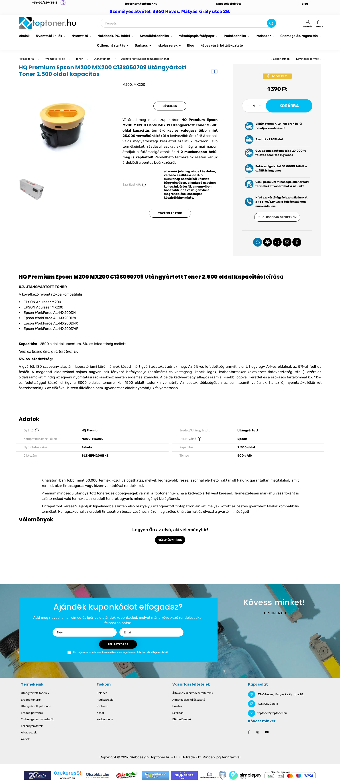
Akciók (24, 36)
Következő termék (307, 58)
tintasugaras (73, 486)
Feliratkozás (118, 644)
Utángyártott (102, 58)
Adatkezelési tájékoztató (188, 699)
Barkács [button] (142, 45)
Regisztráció (105, 699)
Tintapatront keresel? (59, 506)
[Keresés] (188, 23)
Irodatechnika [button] (235, 36)
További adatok (170, 213)
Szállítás (177, 713)
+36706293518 (267, 703)
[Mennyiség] (254, 105)
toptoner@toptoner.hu (141, 3)
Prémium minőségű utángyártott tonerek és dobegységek (89, 493)
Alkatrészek (29, 732)
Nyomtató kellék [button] (49, 36)
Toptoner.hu (160, 757)
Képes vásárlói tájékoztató (221, 45)
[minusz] (247, 105)
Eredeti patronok (32, 713)
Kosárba (289, 105)
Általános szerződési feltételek (192, 693)
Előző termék (281, 58)
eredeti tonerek (106, 498)
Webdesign (139, 757)
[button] (277, 217)
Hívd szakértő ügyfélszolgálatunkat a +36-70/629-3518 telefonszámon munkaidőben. (281, 202)
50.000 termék (98, 480)
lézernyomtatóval (108, 486)
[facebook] (214, 71)
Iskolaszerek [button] (167, 45)
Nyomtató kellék (55, 58)
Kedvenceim (105, 719)
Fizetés (177, 706)
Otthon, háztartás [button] (111, 45)
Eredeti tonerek (31, 699)
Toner (79, 58)
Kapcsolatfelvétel (229, 3)
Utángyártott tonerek (35, 693)
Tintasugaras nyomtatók (37, 719)
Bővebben (170, 106)
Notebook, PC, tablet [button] (114, 36)
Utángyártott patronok (36, 706)
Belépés (102, 693)
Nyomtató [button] (80, 36)
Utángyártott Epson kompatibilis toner (145, 58)
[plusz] (260, 105)
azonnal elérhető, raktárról (213, 480)
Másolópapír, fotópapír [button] (197, 36)
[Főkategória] (26, 58)
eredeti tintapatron (105, 511)
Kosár (100, 713)
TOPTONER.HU (274, 613)
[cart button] (319, 23)
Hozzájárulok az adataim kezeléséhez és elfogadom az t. (121, 652)
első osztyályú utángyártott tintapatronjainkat (167, 506)
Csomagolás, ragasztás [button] (299, 36)
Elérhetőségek (181, 719)
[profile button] (307, 23)
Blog (304, 3)
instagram (257, 732)
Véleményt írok (170, 539)
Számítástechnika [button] (155, 36)
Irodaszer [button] (263, 36)
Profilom (102, 706)
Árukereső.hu (67, 778)
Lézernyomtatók (32, 726)
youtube (266, 732)
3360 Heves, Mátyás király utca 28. (280, 694)
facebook (248, 732)
